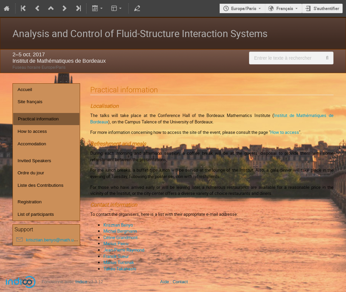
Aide (164, 282)
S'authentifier (326, 8)
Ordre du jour (31, 172)
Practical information (38, 118)
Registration (30, 201)
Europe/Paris (243, 8)
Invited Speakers (34, 160)
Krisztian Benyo (118, 225)
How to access (32, 131)
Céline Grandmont (120, 237)
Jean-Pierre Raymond (123, 250)
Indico (81, 282)
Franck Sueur (116, 256)
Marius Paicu (115, 243)
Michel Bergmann (120, 231)
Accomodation (32, 143)
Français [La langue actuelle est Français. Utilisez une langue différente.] (284, 8)
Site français (30, 101)
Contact (180, 282)
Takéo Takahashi (119, 269)
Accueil (25, 89)
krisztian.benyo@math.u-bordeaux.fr (61, 240)
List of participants (36, 214)
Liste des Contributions (41, 185)
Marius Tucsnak (118, 262)
